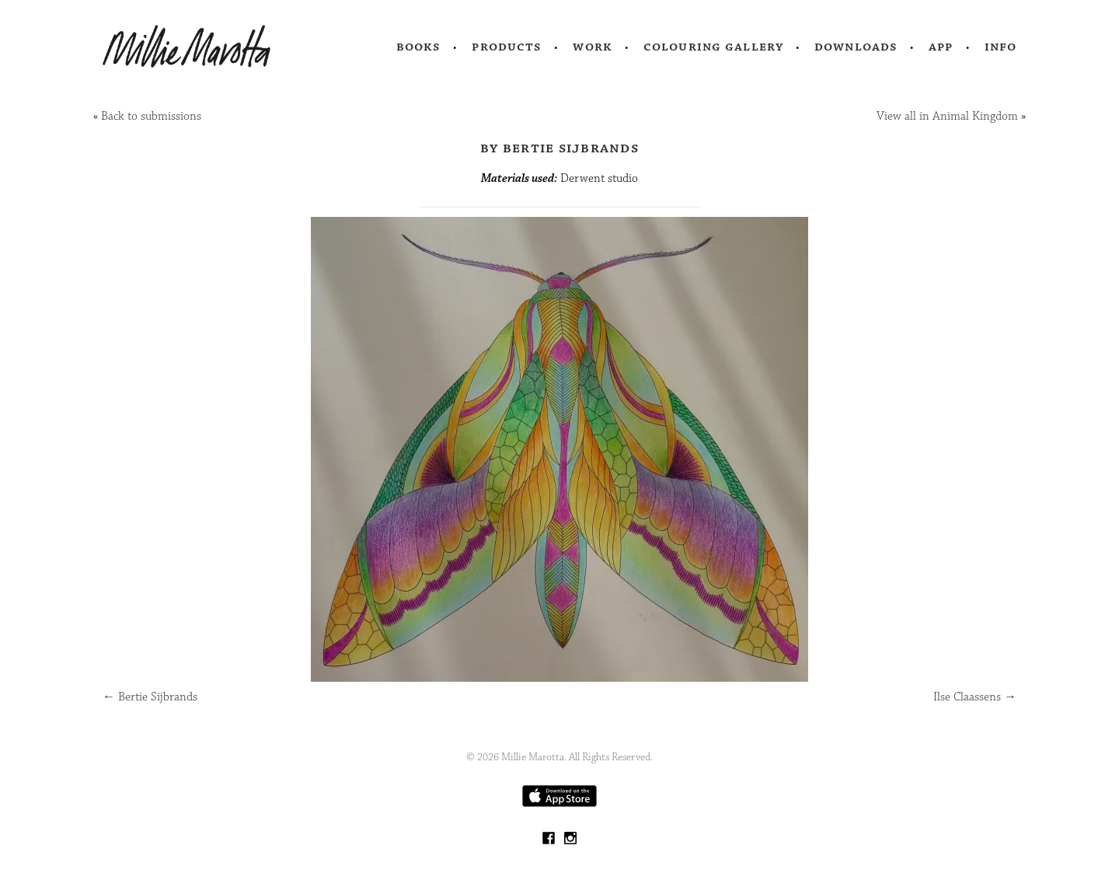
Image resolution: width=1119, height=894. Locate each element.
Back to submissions (151, 116)
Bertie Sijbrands (150, 697)
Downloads (856, 46)
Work (592, 46)
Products (507, 46)
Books (418, 46)
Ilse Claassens (974, 697)
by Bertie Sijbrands (559, 147)
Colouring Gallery (713, 46)
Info (1001, 46)
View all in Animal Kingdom (947, 116)
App (941, 46)
